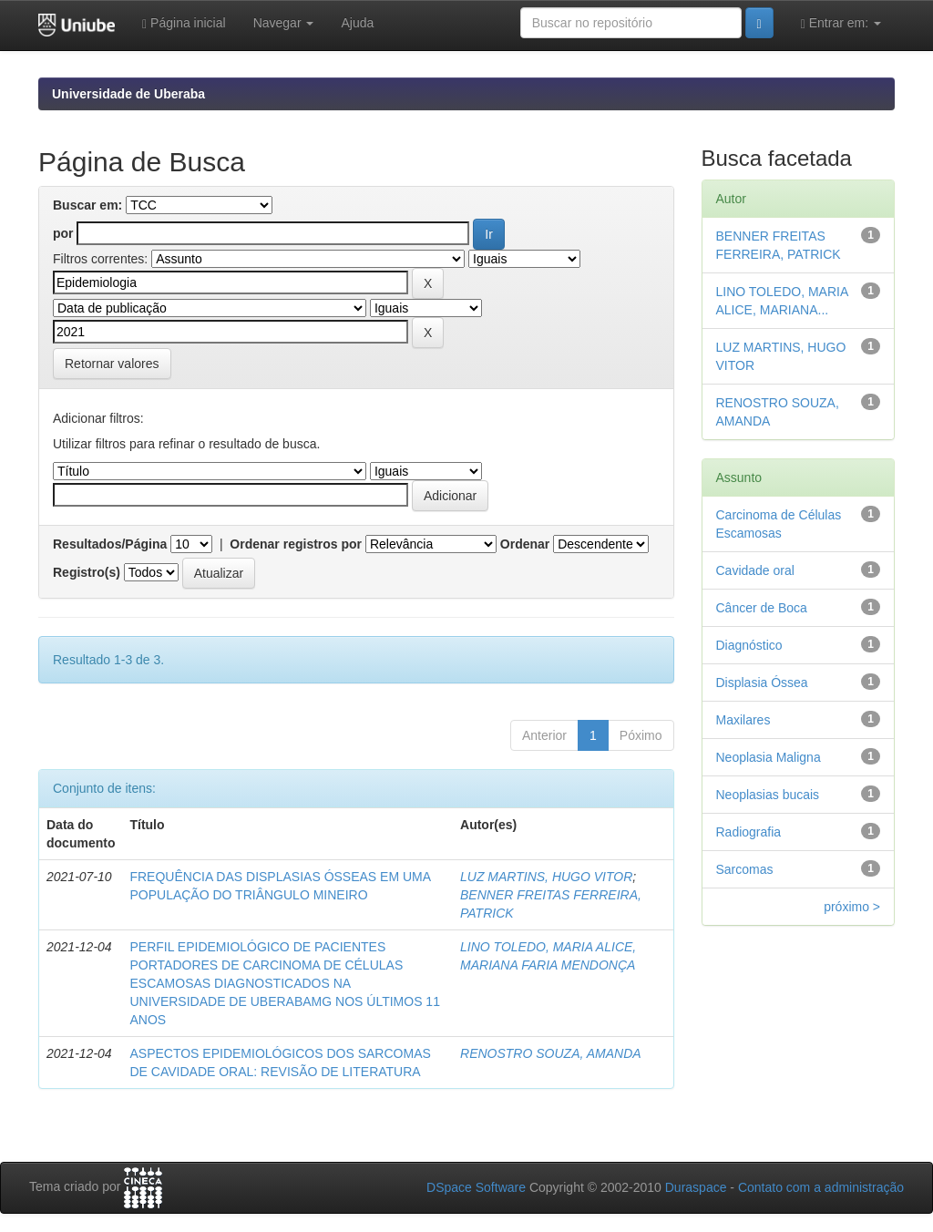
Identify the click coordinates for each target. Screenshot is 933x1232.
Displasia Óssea (762, 682)
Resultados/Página (110, 544)
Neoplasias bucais (768, 794)
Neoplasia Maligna (768, 757)
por (63, 233)
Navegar (283, 22)
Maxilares (743, 720)
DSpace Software (476, 1187)
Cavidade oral (755, 570)
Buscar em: (87, 205)
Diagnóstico (749, 645)
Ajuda (357, 22)
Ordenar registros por (296, 544)
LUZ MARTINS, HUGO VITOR (546, 876)
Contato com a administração (821, 1187)
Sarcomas (745, 869)
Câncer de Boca (761, 608)
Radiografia (749, 832)
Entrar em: (841, 23)
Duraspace (696, 1187)
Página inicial (184, 23)
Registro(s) (86, 572)
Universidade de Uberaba (128, 94)
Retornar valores (112, 363)
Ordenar (524, 544)
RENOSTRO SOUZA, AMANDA (550, 1053)
